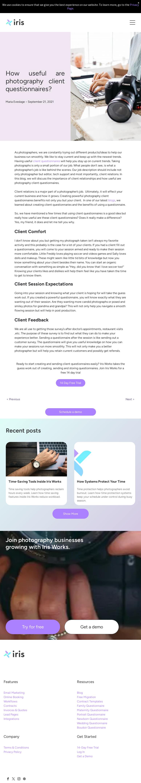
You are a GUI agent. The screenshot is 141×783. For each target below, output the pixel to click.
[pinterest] (24, 779)
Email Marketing (14, 692)
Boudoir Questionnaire (91, 727)
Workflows (10, 701)
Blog (80, 692)
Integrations (11, 719)
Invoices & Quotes (15, 710)
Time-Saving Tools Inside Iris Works (35, 482)
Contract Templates (90, 701)
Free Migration (86, 697)
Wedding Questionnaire (92, 723)
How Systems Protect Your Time (101, 482)
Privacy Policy (12, 752)
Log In (81, 752)
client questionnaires (46, 161)
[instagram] (19, 779)
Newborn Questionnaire (92, 719)
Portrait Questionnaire (91, 714)
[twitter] (13, 779)
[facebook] (8, 779)
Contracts (10, 705)
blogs (111, 200)
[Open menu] (132, 22)
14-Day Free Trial (88, 747)
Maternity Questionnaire (92, 710)
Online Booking (13, 697)
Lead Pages (11, 714)
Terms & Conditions (16, 747)
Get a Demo (85, 756)
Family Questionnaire (90, 705)
